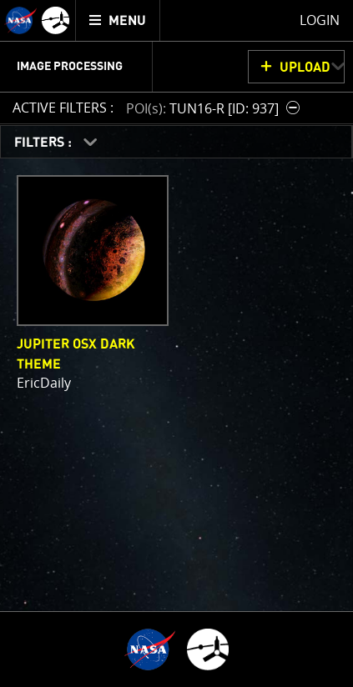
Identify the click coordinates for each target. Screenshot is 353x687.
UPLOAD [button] (305, 67)
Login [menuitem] (320, 20)
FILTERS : (44, 142)
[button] (215, 108)
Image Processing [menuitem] (70, 67)
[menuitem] (118, 20)
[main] (176, 343)
